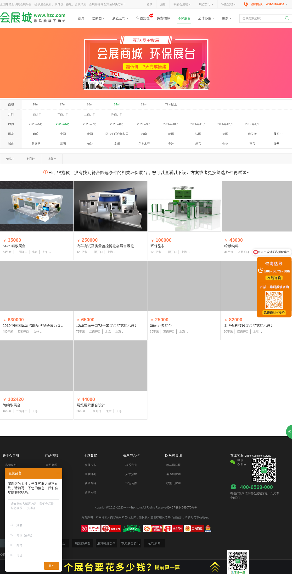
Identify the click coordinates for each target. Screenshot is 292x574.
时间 (31, 158)
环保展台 (184, 18)
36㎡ (90, 104)
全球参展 (206, 18)
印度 (36, 134)
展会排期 (90, 474)
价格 (10, 158)
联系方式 (131, 465)
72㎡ (144, 104)
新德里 (36, 143)
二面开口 (63, 114)
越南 (144, 134)
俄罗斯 (252, 134)
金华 (225, 143)
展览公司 (206, 4)
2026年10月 (171, 124)
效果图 (98, 18)
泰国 (90, 134)
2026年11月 (198, 124)
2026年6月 (63, 124)
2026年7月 (90, 124)
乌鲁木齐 (144, 143)
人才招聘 (131, 474)
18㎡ (36, 104)
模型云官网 (173, 483)
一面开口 (36, 114)
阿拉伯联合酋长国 (117, 134)
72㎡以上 (171, 104)
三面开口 (90, 114)
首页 (81, 18)
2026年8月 (117, 124)
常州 (117, 143)
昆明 (63, 143)
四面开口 (117, 114)
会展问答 (90, 492)
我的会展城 (182, 4)
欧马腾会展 (173, 465)
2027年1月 (252, 124)
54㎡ (117, 104)
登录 (149, 4)
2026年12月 (225, 124)
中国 (63, 134)
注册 (163, 4)
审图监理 (228, 4)
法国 (198, 134)
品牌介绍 (11, 465)
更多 (227, 18)
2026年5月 (36, 124)
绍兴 (198, 143)
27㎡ (63, 104)
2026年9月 (144, 124)
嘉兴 (252, 143)
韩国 (171, 134)
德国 (225, 134)
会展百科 (90, 483)
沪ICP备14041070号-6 (182, 507)
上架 (52, 158)
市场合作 (131, 483)
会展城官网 (173, 474)
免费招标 (163, 18)
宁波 (171, 143)
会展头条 (90, 465)
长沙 (90, 143)
